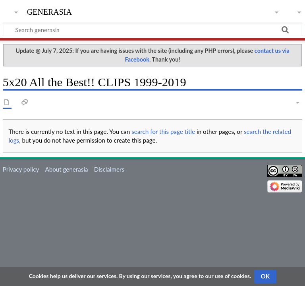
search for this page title (163, 131)
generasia (49, 11)
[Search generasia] (152, 29)
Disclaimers (109, 169)
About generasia (66, 169)
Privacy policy (21, 169)
